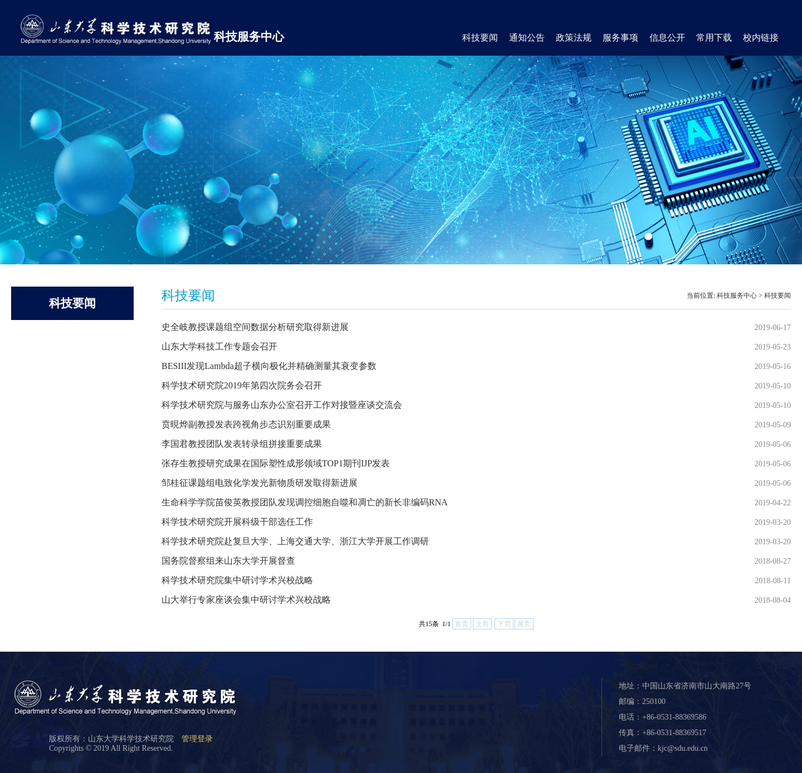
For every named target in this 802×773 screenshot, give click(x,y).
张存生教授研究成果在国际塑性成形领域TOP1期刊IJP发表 (276, 463)
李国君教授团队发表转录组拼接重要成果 (242, 444)
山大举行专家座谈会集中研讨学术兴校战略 (246, 599)
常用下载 (714, 37)
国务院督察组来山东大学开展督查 (228, 560)
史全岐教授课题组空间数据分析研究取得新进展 (255, 327)
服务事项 (620, 37)
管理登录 (197, 739)
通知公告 (527, 37)
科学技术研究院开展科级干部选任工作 (237, 521)
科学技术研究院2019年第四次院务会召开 (242, 385)
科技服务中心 (249, 36)
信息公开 (667, 37)
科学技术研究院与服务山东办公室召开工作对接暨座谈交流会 (282, 405)
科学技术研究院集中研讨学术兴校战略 (237, 580)
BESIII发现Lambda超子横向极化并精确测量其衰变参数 (269, 366)
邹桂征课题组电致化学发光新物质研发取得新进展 (260, 483)
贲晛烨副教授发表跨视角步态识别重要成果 (246, 424)
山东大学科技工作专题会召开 (219, 346)
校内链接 (761, 37)
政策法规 (573, 37)
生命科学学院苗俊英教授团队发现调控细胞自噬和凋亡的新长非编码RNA (305, 502)
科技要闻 (480, 37)
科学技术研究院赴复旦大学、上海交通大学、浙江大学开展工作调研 (295, 541)
